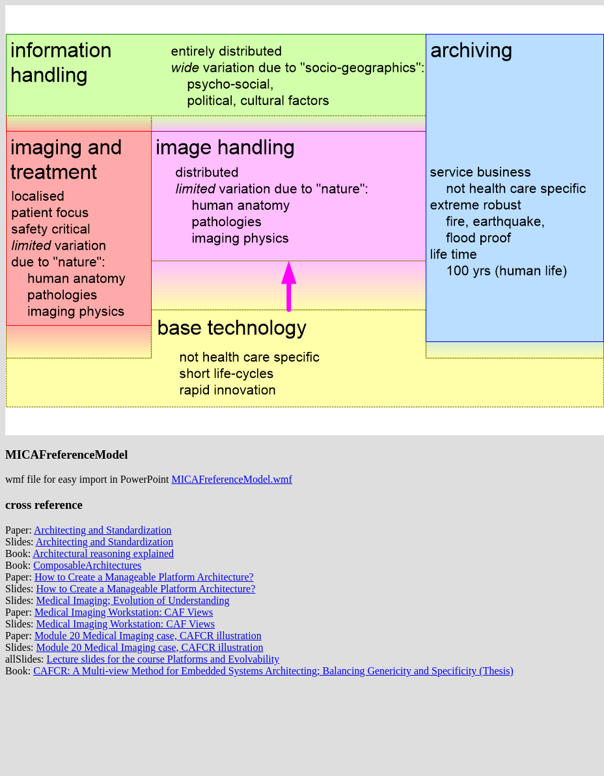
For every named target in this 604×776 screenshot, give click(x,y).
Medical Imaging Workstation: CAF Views (123, 612)
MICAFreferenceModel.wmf (232, 479)
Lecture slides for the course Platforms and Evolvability (163, 659)
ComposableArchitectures (87, 565)
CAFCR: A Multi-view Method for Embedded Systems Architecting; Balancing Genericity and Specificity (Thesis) (273, 670)
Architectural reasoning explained (103, 553)
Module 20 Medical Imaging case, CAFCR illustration (148, 635)
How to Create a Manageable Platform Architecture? (144, 576)
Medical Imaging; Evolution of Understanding (133, 600)
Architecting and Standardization (102, 530)
